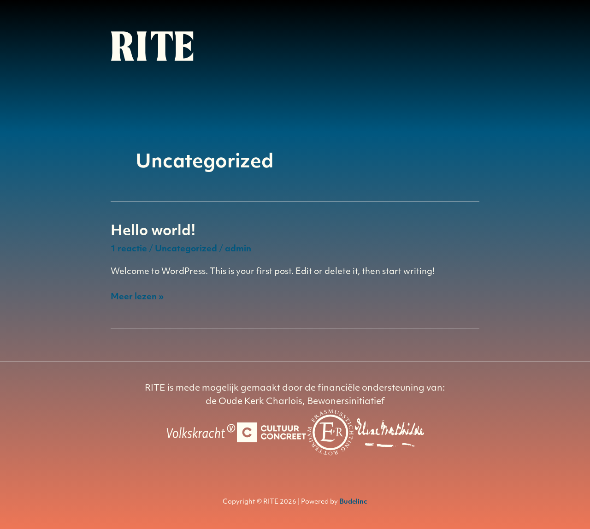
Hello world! (153, 232)
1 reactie (129, 249)
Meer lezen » (137, 297)
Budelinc (353, 502)
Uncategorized (186, 249)
